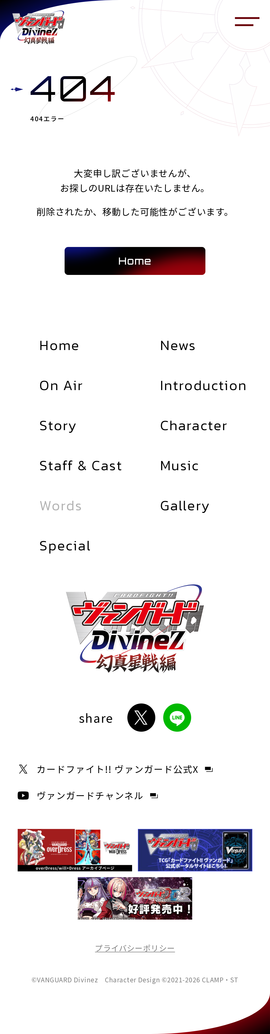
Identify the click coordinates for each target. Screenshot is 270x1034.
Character (194, 425)
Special (65, 545)
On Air (61, 385)
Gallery (185, 505)
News (178, 345)
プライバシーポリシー (135, 947)
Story (58, 425)
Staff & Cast (80, 465)
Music (179, 465)
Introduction (203, 385)
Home (59, 345)
